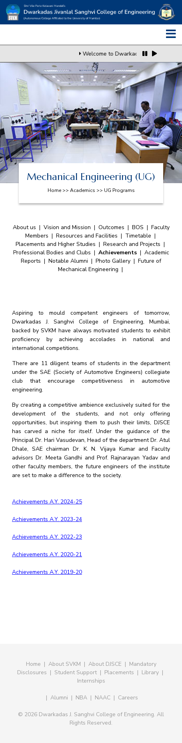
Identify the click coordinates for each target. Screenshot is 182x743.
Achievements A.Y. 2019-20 (47, 572)
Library (150, 672)
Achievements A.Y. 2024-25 (47, 501)
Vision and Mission (67, 227)
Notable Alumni (68, 261)
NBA (81, 697)
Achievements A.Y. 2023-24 (47, 519)
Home (33, 664)
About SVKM (65, 664)
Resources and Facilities (87, 236)
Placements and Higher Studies (56, 244)
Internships (91, 681)
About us (24, 227)
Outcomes (111, 227)
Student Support (75, 672)
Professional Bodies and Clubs (52, 252)
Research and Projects (131, 244)
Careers (128, 697)
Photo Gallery (113, 261)
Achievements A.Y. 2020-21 (47, 554)
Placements (119, 672)
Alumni (59, 697)
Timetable (138, 236)
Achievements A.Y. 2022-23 (47, 537)
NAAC (102, 697)
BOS (138, 227)
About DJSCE (105, 664)
